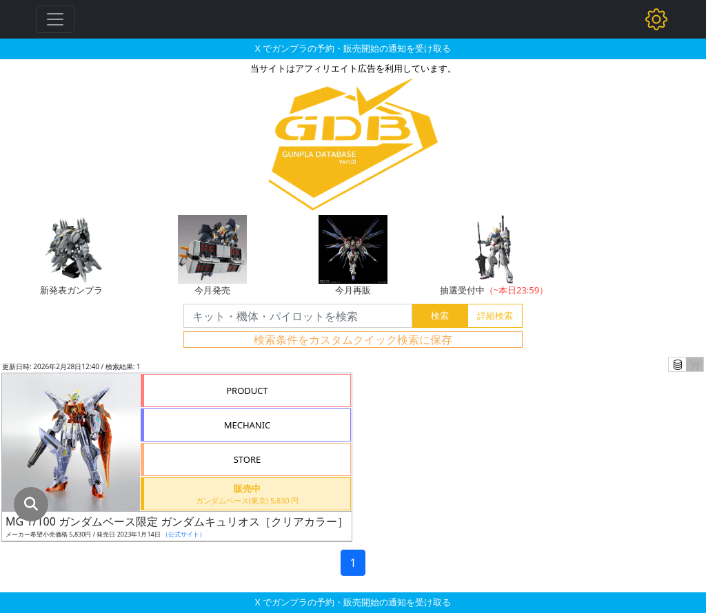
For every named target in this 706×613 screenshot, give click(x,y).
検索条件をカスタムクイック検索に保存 (353, 339)
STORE (247, 459)
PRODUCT (247, 390)
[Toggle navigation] (55, 19)
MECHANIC (247, 425)
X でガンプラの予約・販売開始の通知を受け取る (353, 48)
